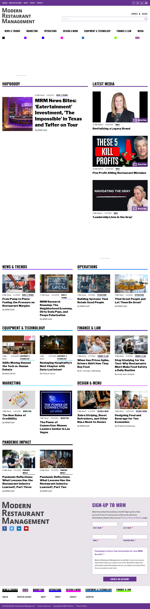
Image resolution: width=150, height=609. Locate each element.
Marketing (27, 411)
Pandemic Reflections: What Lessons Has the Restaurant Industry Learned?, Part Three (17, 482)
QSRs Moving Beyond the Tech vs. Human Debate (16, 366)
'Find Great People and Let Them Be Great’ (130, 300)
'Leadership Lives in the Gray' (113, 217)
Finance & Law (103, 356)
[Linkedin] (141, 2)
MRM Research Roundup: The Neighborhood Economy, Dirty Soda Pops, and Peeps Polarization (56, 308)
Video (117, 124)
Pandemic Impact (26, 471)
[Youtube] (146, 2)
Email (95, 540)
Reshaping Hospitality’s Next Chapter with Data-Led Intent (56, 366)
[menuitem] (4, 3)
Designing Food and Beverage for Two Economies (128, 419)
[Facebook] (133, 2)
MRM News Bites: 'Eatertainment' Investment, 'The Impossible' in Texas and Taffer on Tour (58, 113)
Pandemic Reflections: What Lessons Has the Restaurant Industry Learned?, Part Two (55, 482)
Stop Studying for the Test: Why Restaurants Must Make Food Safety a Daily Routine (131, 365)
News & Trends (62, 95)
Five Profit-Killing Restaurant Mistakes (119, 173)
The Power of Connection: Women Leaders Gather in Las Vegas (55, 427)
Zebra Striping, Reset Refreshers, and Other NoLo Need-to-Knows (92, 419)
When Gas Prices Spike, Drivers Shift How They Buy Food (93, 364)
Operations (102, 295)
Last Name (127, 528)
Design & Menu (103, 411)
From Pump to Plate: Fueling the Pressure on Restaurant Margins (18, 302)
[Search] (146, 19)
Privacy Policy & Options (131, 518)
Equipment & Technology (25, 357)
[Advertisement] (75, 57)
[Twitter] (137, 2)
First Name (97, 528)
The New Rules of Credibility (14, 417)
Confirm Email (128, 540)
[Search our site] (103, 19)
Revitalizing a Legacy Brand (111, 128)
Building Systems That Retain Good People (92, 300)
